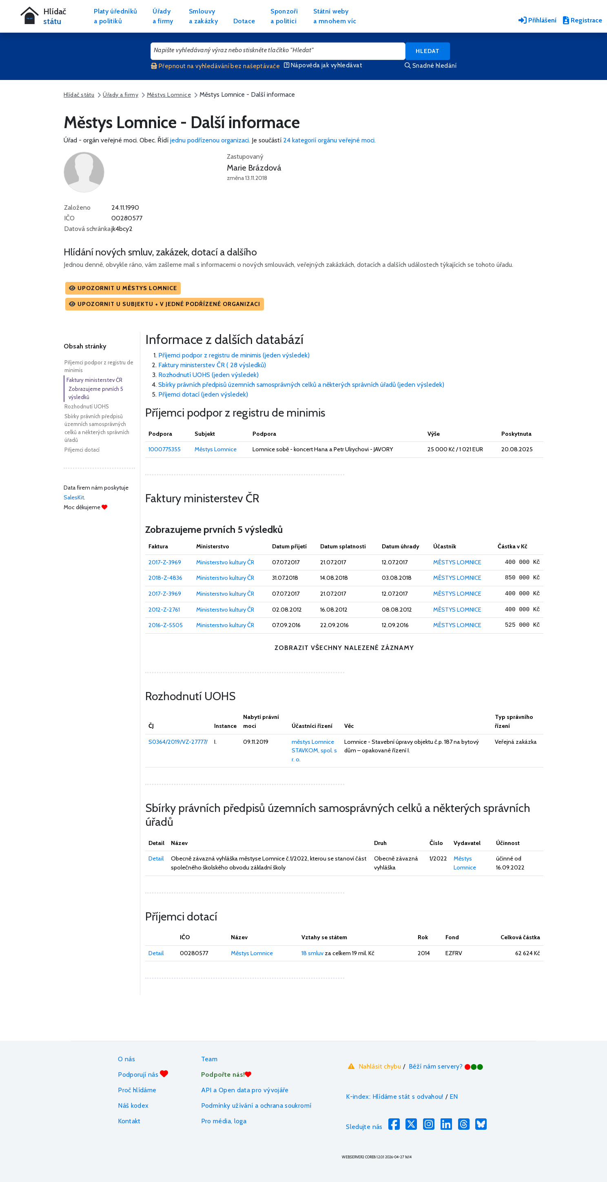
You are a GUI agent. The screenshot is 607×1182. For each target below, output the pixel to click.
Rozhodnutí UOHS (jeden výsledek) (208, 375)
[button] (123, 288)
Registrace (582, 20)
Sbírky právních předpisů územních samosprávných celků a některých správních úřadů (96, 428)
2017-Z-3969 (164, 562)
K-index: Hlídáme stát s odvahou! (394, 1096)
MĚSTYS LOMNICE (457, 562)
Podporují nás (143, 1074)
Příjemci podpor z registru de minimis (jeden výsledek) (234, 355)
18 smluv (312, 953)
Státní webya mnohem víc (334, 16)
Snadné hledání (430, 65)
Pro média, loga (223, 1121)
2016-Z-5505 (165, 625)
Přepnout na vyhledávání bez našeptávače (215, 66)
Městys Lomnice (169, 94)
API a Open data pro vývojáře (245, 1090)
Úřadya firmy (163, 16)
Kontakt (129, 1121)
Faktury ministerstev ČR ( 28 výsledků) (212, 365)
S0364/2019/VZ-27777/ (178, 741)
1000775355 (164, 449)
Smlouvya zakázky (203, 16)
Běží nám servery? (446, 1066)
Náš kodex (133, 1105)
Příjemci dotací (82, 449)
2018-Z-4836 (165, 577)
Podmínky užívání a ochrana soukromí (256, 1105)
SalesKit (74, 497)
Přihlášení (537, 20)
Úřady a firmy (120, 94)
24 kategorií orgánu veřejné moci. (329, 140)
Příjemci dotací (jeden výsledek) (203, 394)
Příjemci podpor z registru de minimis (98, 366)
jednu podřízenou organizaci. (210, 140)
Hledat (428, 51)
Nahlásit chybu (373, 1066)
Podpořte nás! (226, 1074)
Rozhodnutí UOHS (86, 406)
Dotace (244, 21)
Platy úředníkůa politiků (115, 16)
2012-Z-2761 (164, 609)
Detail (156, 858)
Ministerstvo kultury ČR (225, 562)
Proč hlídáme (137, 1090)
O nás (126, 1059)
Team (209, 1059)
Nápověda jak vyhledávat (323, 65)
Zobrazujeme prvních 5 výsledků (96, 393)
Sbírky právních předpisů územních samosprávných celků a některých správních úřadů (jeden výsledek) (301, 384)
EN (454, 1096)
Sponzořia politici (284, 16)
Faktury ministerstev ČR (94, 380)
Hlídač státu (79, 94)
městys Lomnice (313, 741)
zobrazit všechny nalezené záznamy (344, 648)
